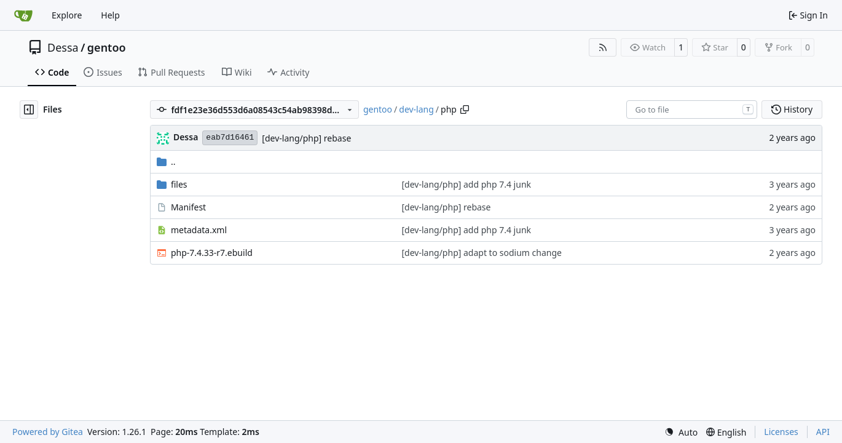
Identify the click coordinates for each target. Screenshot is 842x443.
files (179, 184)
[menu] (681, 432)
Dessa (63, 47)
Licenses (781, 431)
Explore (67, 15)
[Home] (23, 15)
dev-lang (416, 109)
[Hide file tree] (29, 109)
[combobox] (691, 109)
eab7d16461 (230, 137)
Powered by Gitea (47, 431)
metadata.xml (199, 230)
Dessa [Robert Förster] (185, 137)
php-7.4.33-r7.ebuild (212, 252)
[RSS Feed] (603, 47)
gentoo (106, 47)
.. (166, 161)
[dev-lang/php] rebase (306, 138)
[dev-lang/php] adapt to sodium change (481, 252)
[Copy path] (464, 109)
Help (110, 15)
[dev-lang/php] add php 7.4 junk (466, 184)
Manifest (188, 207)
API (823, 431)
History (791, 109)
